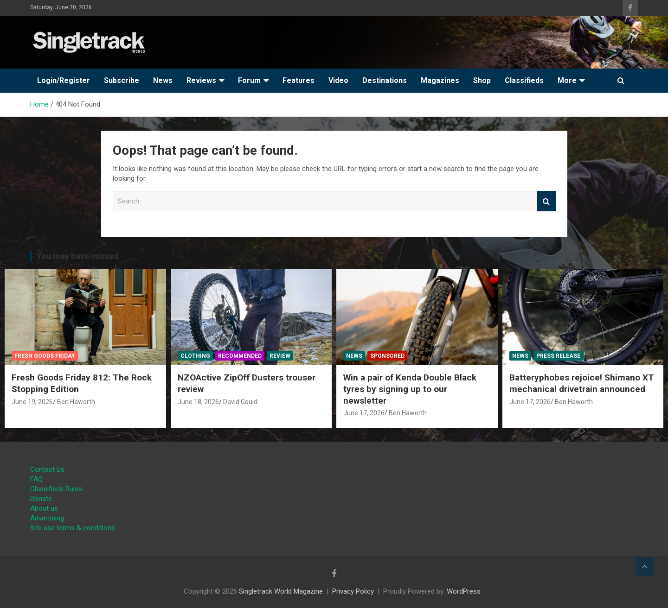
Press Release (558, 356)
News (163, 80)
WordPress (464, 591)
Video (338, 80)
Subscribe (121, 80)
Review (280, 356)
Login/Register (63, 80)
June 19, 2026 (32, 401)
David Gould (240, 401)
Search (546, 201)
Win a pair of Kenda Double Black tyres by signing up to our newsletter (409, 388)
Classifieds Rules (56, 489)
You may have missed (78, 256)
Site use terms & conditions (72, 528)
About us (44, 508)
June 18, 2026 (198, 401)
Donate (41, 498)
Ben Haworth (76, 401)
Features (299, 80)
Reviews (201, 80)
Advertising (47, 518)
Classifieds (524, 80)
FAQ (36, 479)
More (567, 80)
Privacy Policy (353, 591)
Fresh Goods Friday (44, 356)
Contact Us (47, 469)
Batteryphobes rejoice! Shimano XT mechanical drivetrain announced (581, 383)
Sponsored (387, 356)
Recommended (240, 356)
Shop (482, 80)
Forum (249, 80)
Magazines (440, 80)
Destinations (384, 80)
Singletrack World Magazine (281, 591)
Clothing (195, 356)
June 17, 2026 (364, 413)
